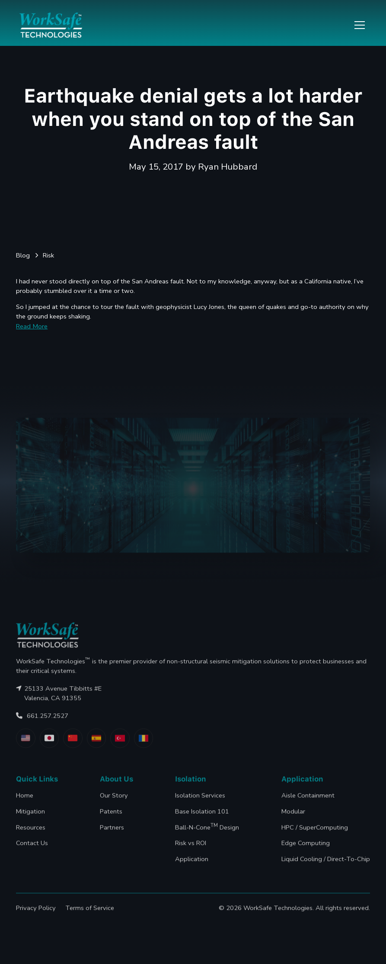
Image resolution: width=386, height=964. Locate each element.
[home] (51, 25)
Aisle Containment (308, 804)
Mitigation (30, 820)
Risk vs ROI (191, 852)
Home (24, 804)
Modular (293, 820)
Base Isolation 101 (202, 820)
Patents (111, 820)
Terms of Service (89, 917)
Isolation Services (200, 804)
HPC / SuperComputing (314, 836)
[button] (358, 25)
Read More (32, 326)
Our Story (114, 804)
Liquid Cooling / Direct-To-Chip (325, 868)
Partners (112, 836)
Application (192, 868)
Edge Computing (305, 852)
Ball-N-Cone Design (207, 836)
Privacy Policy (36, 917)
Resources (30, 836)
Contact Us (32, 852)
